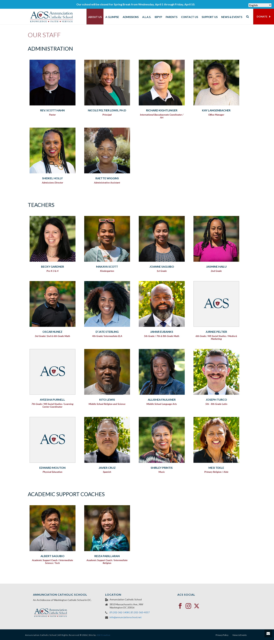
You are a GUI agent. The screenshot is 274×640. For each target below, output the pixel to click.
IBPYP (158, 17)
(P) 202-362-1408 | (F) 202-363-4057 (130, 612)
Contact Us (189, 17)
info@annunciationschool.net (126, 617)
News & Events (231, 17)
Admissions (131, 17)
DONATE (264, 16)
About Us (95, 17)
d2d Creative (103, 635)
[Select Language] (259, 5)
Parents (171, 17)
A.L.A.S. (146, 17)
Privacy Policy (222, 635)
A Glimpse (112, 17)
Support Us (210, 17)
